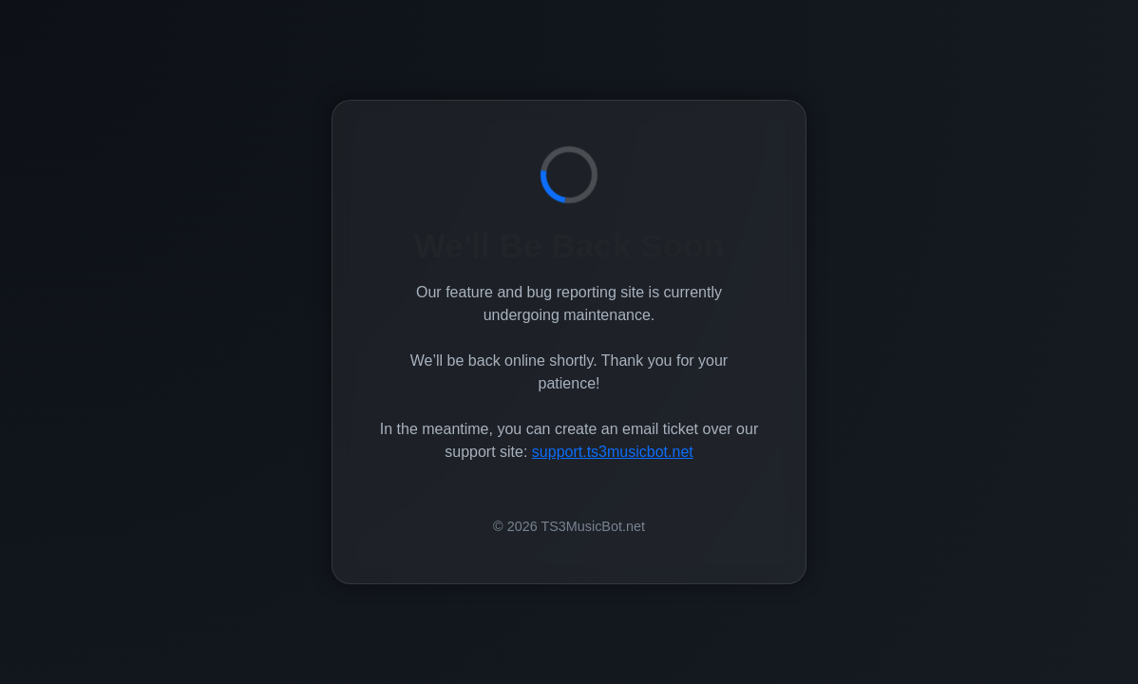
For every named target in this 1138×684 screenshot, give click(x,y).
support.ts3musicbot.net (612, 452)
